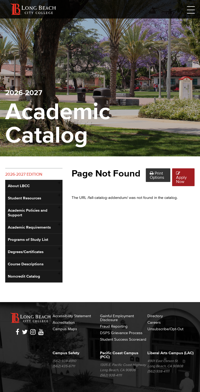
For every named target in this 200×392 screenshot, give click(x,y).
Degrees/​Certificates (25, 251)
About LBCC (19, 185)
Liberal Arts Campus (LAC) (170, 353)
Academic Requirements (29, 227)
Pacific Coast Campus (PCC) (119, 355)
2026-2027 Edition (23, 174)
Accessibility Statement (72, 316)
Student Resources (24, 198)
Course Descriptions (25, 264)
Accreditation (64, 322)
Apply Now (181, 177)
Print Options (157, 175)
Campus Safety (66, 353)
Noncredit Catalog (24, 276)
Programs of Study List (28, 239)
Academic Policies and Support (27, 212)
